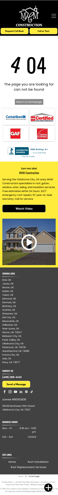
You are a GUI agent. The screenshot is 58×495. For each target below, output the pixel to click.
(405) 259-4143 (12, 377)
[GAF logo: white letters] (16, 133)
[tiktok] (31, 392)
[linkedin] (21, 392)
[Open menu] (54, 16)
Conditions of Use (48, 482)
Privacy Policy (7, 482)
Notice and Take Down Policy (17, 484)
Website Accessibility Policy (41, 484)
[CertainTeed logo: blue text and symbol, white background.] (16, 117)
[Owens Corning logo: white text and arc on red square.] (42, 133)
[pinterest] (26, 392)
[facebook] (4, 392)
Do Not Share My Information (27, 482)
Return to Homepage (29, 102)
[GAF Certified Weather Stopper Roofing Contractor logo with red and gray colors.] (42, 117)
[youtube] (15, 392)
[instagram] (10, 392)
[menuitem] (12, 462)
